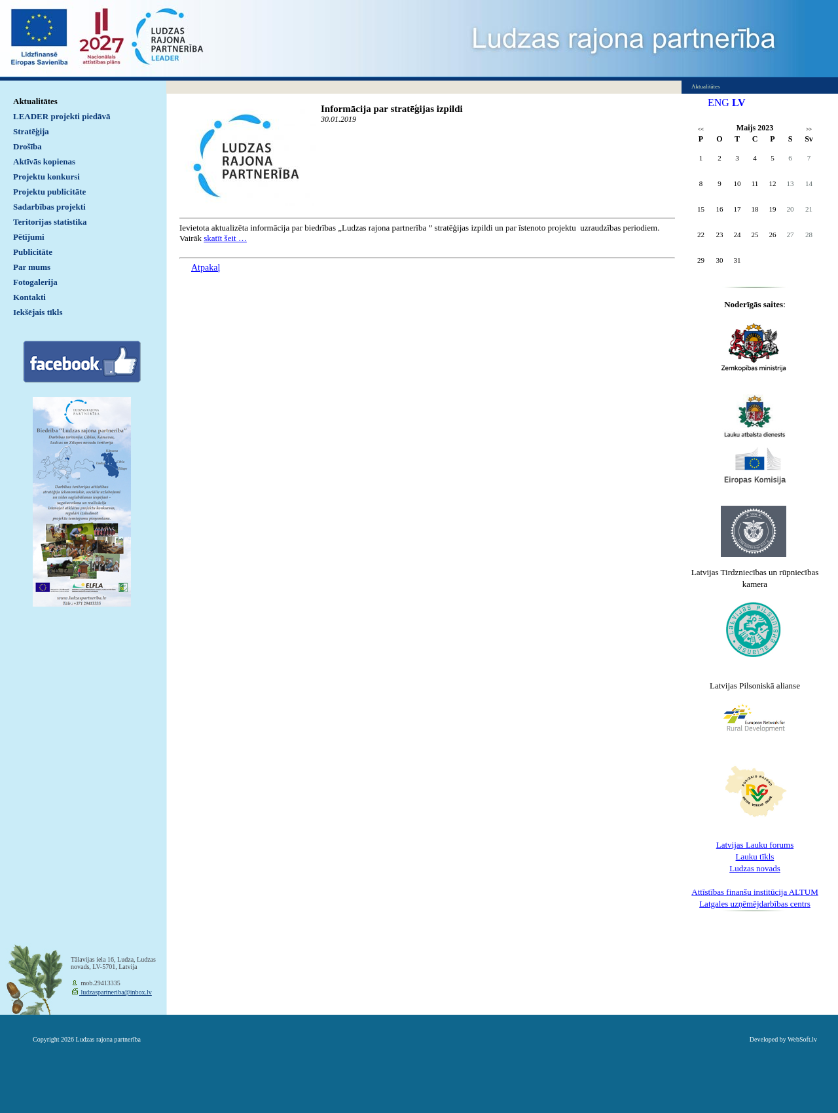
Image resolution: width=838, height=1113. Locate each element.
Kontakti (29, 297)
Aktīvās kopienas (44, 161)
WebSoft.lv (802, 1039)
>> (809, 129)
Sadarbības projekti (49, 207)
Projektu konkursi (46, 176)
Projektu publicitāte (49, 192)
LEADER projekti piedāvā (62, 116)
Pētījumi (29, 237)
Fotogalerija (35, 282)
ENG (718, 102)
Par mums (31, 267)
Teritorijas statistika (50, 222)
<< (701, 129)
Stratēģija (31, 131)
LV (739, 102)
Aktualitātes (35, 101)
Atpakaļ (205, 268)
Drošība (27, 146)
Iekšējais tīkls (37, 312)
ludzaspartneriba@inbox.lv (115, 992)
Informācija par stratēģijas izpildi (392, 109)
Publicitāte (32, 252)
